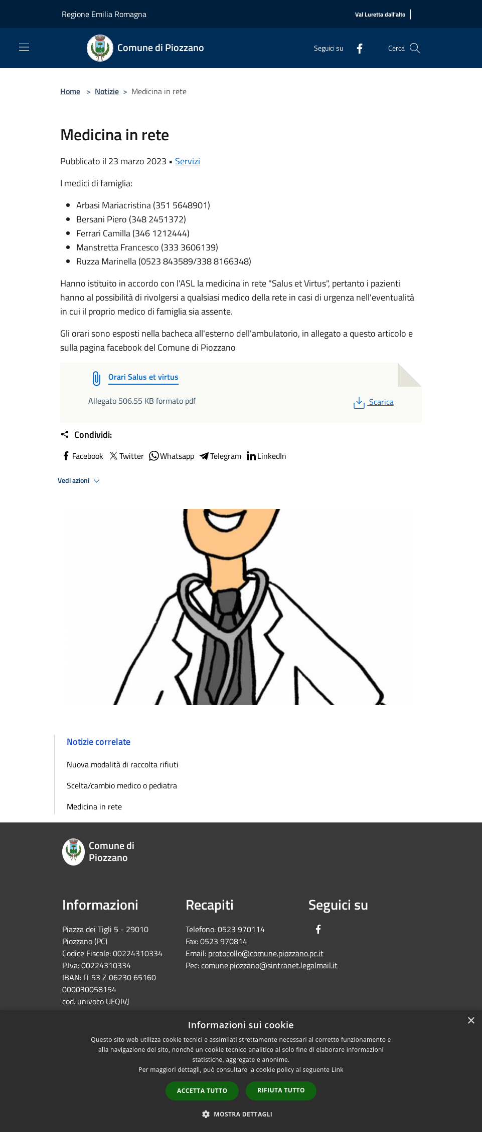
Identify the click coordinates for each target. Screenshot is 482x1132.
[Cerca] (415, 48)
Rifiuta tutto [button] (281, 1090)
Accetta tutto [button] (202, 1090)
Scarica (372, 402)
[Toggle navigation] (24, 47)
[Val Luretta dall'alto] (380, 15)
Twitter (125, 456)
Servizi (187, 161)
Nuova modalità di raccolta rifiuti (123, 764)
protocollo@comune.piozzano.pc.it (266, 953)
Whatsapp (171, 456)
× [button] (470, 1021)
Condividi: (86, 435)
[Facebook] (356, 48)
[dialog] (241, 1071)
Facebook (81, 456)
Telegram (219, 456)
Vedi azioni (80, 481)
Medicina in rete (94, 806)
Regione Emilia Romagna (104, 14)
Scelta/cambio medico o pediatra (122, 785)
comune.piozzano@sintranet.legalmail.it (269, 965)
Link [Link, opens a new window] (338, 1069)
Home (70, 91)
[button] (241, 1114)
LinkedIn (265, 456)
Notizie (107, 91)
